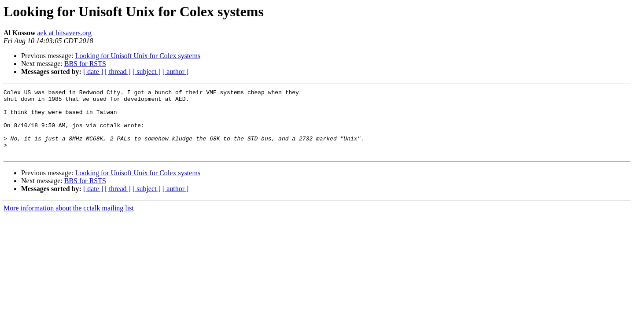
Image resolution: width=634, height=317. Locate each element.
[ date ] (93, 71)
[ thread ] (118, 71)
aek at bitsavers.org (64, 33)
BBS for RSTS (85, 63)
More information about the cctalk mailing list (69, 221)
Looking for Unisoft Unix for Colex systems (137, 55)
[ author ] (175, 71)
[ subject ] (147, 71)
